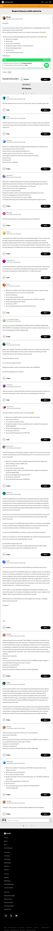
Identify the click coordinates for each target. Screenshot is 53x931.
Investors (6, 866)
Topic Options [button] (26, 84)
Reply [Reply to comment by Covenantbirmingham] (45, 337)
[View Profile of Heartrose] (9, 492)
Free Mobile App (9, 884)
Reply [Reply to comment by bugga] (45, 720)
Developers (7, 859)
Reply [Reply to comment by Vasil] (45, 79)
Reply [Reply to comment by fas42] (45, 627)
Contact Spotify (8, 888)
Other (9, 72)
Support (6, 877)
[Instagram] (6, 916)
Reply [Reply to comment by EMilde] (45, 254)
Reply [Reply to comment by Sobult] (45, 313)
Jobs (5, 844)
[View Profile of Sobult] (8, 284)
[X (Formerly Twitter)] (11, 916)
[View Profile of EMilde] (8, 232)
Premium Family (8, 902)
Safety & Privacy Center (12, 927)
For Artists (7, 856)
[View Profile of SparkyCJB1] (9, 446)
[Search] (42, 2)
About (6, 841)
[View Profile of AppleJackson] (10, 260)
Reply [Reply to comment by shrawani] (45, 169)
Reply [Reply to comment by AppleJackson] (45, 278)
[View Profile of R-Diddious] (9, 385)
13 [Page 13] (31, 93)
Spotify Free (7, 909)
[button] (50, 18)
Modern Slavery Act (15, 930)
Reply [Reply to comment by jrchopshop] (45, 795)
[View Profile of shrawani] (9, 140)
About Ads (36, 927)
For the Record (8, 848)
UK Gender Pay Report (31, 930)
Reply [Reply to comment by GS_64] (45, 378)
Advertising (7, 863)
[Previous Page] (18, 93)
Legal (5, 927)
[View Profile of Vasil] (9, 17)
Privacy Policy (21, 927)
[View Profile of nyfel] (7, 97)
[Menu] (50, 2)
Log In (46, 2)
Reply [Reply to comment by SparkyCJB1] (45, 486)
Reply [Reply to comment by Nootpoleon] (45, 440)
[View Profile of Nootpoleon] (9, 406)
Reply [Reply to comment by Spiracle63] (45, 206)
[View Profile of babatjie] (8, 634)
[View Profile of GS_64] (8, 343)
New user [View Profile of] (9, 213)
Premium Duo (8, 899)
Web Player (7, 881)
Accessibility (6, 930)
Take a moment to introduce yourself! (32, 68)
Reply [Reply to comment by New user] (45, 225)
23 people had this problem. (10, 79)
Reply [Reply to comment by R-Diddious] (45, 400)
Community (7, 2)
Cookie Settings (28, 927)
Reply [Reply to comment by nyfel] (45, 110)
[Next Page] (34, 93)
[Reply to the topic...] (28, 820)
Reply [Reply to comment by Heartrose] (45, 554)
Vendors (6, 869)
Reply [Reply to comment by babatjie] (45, 676)
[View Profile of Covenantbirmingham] (12, 319)
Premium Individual (9, 896)
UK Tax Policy (22, 930)
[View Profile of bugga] (8, 682)
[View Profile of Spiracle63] (9, 175)
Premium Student (9, 906)
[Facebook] (16, 916)
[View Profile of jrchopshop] (9, 761)
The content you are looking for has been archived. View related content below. (26, 6)
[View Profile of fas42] (8, 561)
